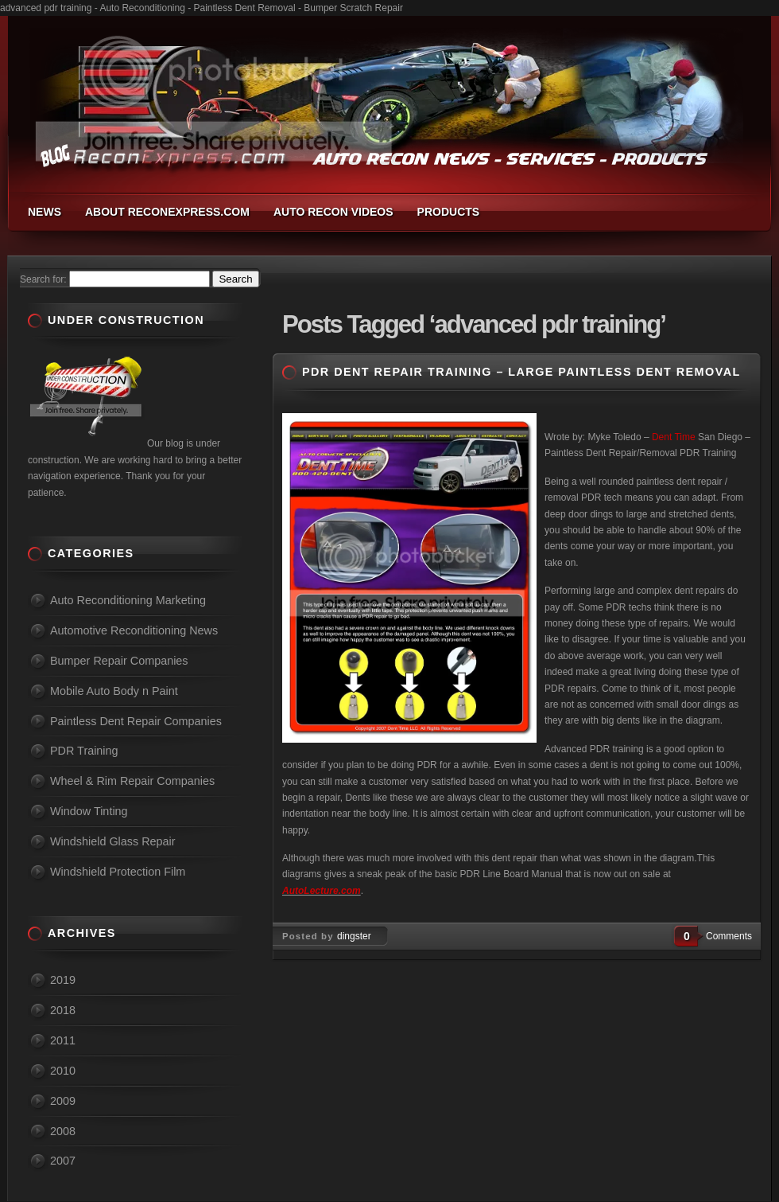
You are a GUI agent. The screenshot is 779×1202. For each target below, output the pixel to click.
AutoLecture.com (321, 890)
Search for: (43, 279)
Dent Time (674, 437)
